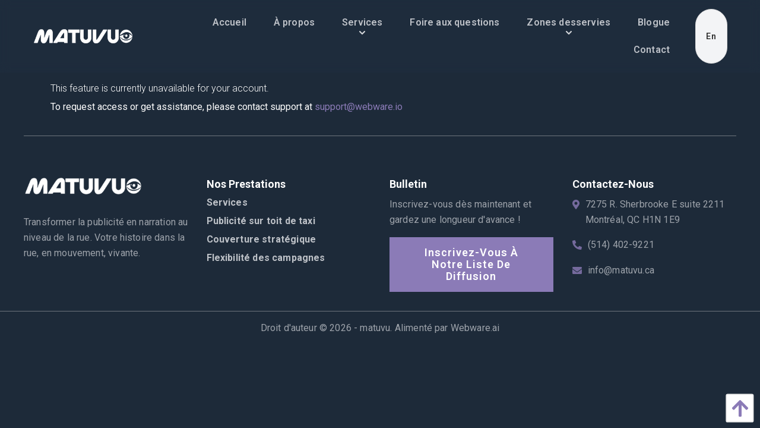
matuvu (375, 327)
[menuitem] (229, 22)
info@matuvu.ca (621, 270)
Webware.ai (475, 327)
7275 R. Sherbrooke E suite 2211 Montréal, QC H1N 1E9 (655, 212)
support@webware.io (359, 106)
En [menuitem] (711, 36)
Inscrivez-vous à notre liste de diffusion (471, 264)
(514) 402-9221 (621, 244)
